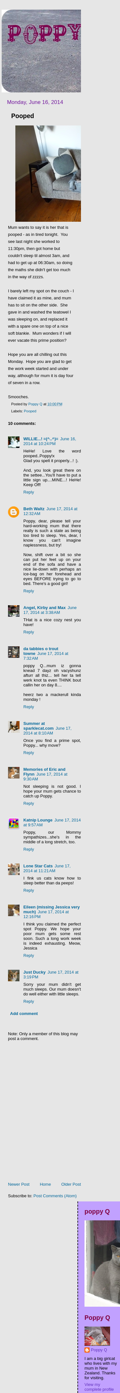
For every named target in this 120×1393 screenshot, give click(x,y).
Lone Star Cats (38, 866)
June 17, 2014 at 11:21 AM (47, 868)
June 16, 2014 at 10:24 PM (49, 441)
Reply (28, 492)
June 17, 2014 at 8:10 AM (47, 730)
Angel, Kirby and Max (44, 607)
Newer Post (18, 1184)
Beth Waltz (33, 508)
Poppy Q (99, 1349)
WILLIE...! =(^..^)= (40, 438)
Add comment (24, 1013)
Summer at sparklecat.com (38, 726)
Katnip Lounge (37, 820)
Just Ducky (34, 972)
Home (45, 1184)
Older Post (71, 1184)
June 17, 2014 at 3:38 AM (49, 610)
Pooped (30, 411)
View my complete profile (99, 1387)
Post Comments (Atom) (55, 1195)
